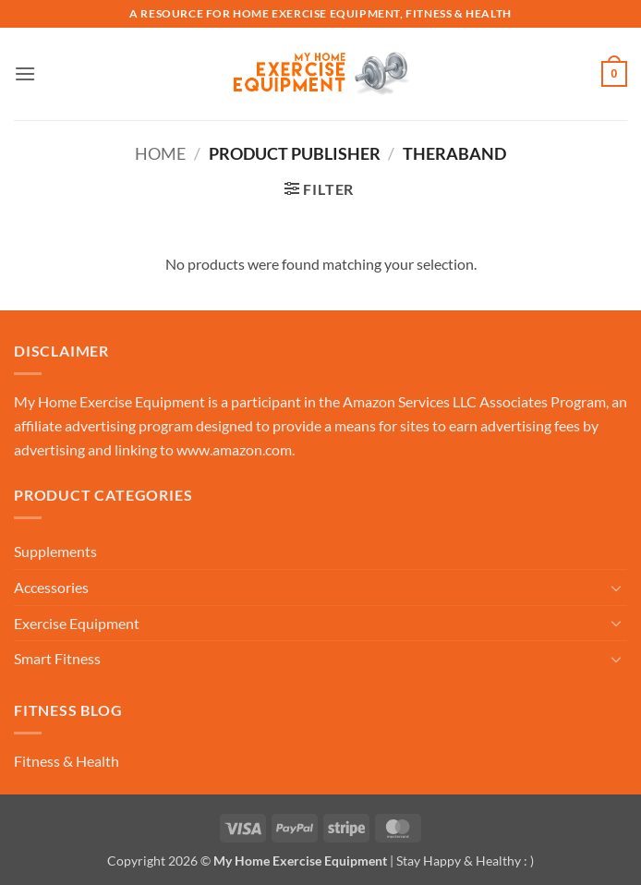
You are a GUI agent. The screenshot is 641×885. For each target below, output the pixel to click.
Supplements (55, 551)
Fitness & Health (66, 761)
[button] (25, 73)
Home (160, 153)
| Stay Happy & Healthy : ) (460, 860)
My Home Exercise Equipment (109, 401)
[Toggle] (616, 587)
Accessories (51, 587)
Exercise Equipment (76, 623)
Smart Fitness (57, 658)
